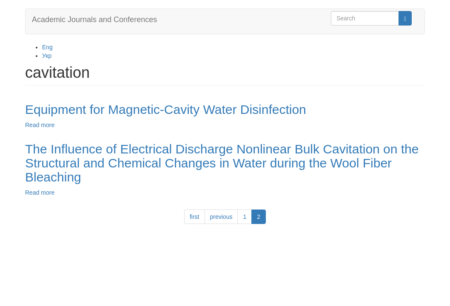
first (194, 216)
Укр (46, 55)
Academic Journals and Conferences (94, 19)
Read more (39, 125)
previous (221, 216)
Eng (47, 47)
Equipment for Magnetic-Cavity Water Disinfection (165, 109)
